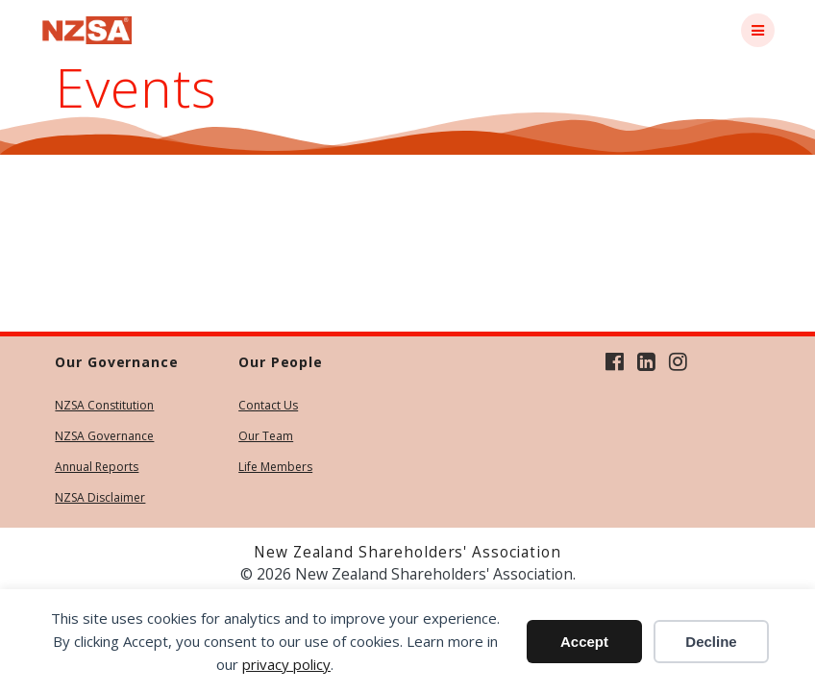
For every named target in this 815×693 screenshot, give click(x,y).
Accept (584, 641)
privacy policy (286, 664)
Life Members (275, 466)
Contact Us (268, 405)
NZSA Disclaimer (100, 497)
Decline (710, 641)
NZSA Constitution (104, 405)
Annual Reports (96, 466)
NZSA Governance (104, 436)
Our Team (265, 436)
